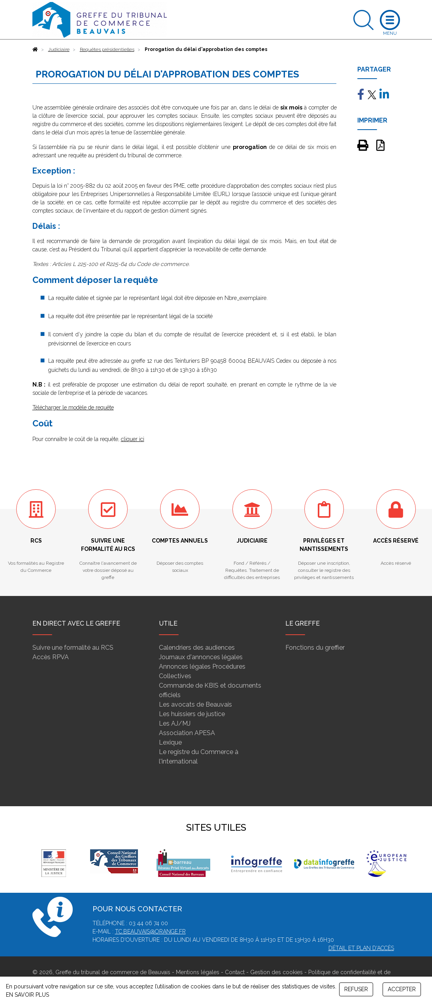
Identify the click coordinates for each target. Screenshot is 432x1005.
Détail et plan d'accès (361, 948)
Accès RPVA (50, 657)
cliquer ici (132, 439)
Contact (235, 972)
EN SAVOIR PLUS (27, 995)
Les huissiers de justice (192, 714)
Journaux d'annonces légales (201, 657)
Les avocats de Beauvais (195, 704)
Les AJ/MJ (175, 723)
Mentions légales (197, 972)
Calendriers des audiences (197, 647)
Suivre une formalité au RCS (72, 647)
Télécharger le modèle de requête (73, 407)
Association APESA (187, 733)
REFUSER (356, 989)
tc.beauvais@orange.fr (150, 931)
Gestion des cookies (276, 972)
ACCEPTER (402, 989)
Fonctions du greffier (315, 647)
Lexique (170, 742)
